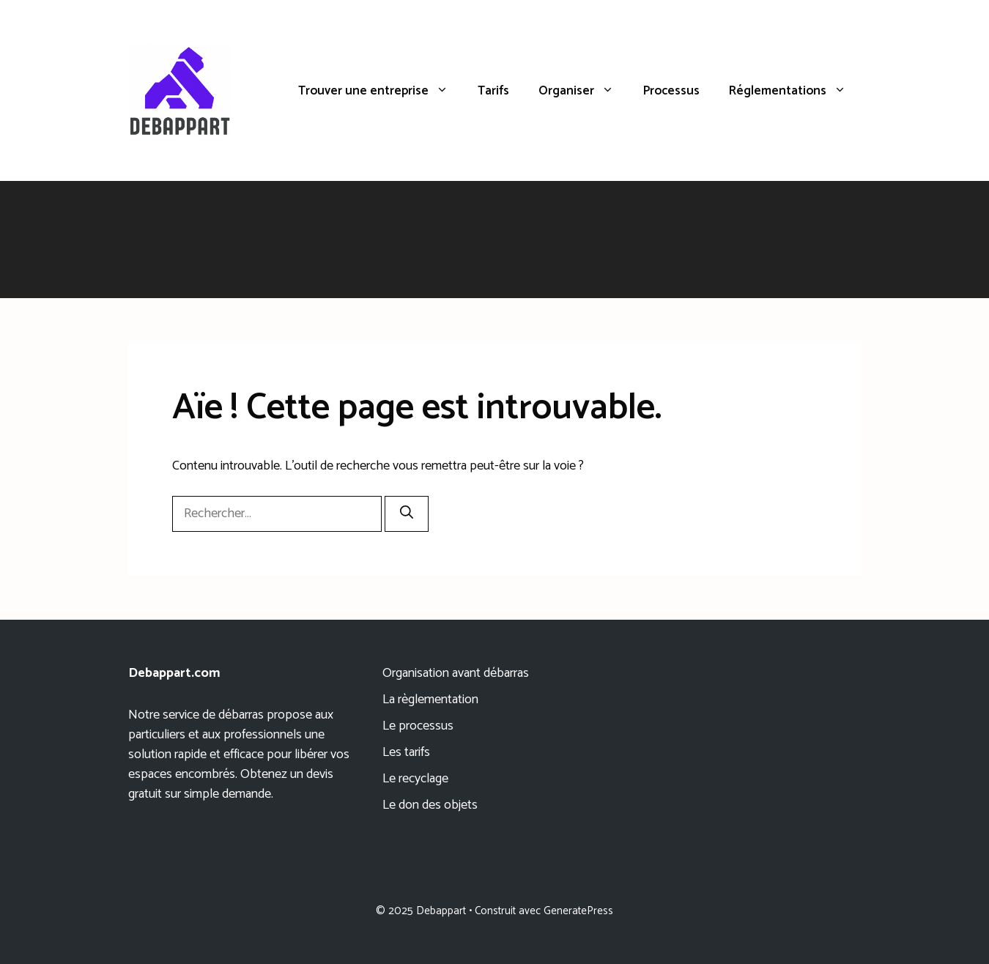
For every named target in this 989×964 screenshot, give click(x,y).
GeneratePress (578, 911)
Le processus (417, 726)
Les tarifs (406, 752)
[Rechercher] (407, 514)
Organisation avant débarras (455, 673)
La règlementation (430, 700)
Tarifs (493, 91)
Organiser (583, 91)
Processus (671, 91)
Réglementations (795, 91)
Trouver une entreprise (380, 91)
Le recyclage (415, 779)
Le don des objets (430, 805)
